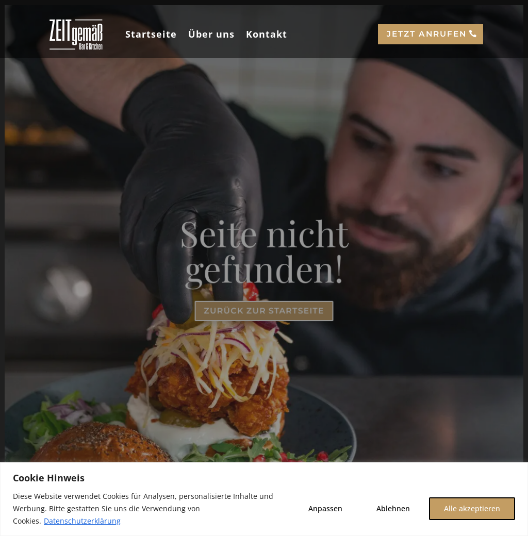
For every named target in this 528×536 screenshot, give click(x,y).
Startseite (151, 34)
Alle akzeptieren (472, 508)
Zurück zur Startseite (264, 310)
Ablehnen (393, 508)
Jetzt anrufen (427, 34)
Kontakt (266, 34)
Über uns (211, 34)
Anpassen (325, 508)
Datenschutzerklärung (82, 521)
